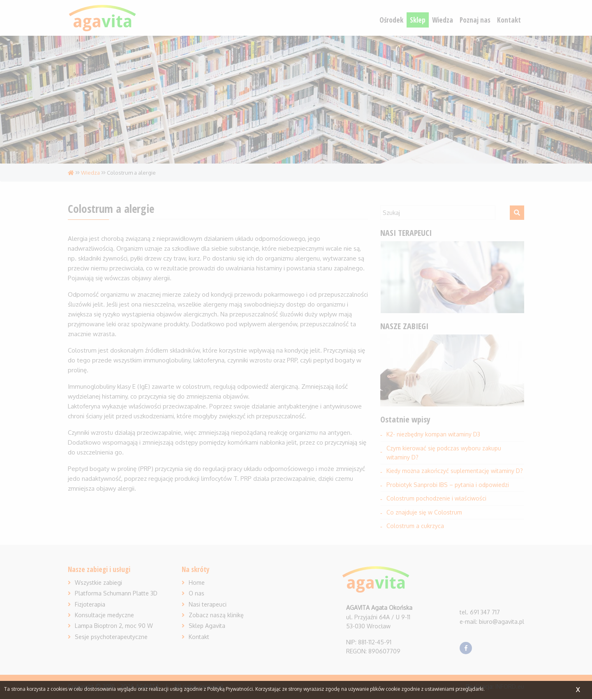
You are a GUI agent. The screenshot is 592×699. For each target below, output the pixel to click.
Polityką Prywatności (230, 689)
